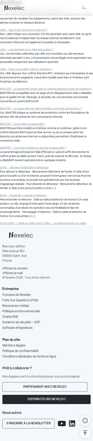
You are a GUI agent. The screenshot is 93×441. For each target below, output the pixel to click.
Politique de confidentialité (20, 351)
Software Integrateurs (17, 328)
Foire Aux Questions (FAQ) (20, 300)
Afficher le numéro (15, 268)
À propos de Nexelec (16, 295)
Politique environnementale (21, 311)
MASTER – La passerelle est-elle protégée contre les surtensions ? (41, 108)
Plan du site (11, 340)
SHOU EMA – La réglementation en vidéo (61, 223)
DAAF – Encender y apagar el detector (23, 195)
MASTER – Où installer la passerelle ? (22, 124)
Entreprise (10, 289)
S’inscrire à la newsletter (28, 423)
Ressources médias (15, 306)
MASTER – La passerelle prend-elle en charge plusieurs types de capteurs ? (46, 89)
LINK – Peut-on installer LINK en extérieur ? (26, 69)
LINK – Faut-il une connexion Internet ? (23, 30)
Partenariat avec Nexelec (45, 387)
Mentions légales (14, 345)
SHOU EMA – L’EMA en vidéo (18, 223)
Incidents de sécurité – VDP (21, 322)
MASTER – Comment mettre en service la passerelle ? (33, 148)
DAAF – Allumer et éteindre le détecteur (24, 167)
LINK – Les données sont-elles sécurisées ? (26, 49)
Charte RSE (10, 317)
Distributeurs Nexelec (47, 399)
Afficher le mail (12, 273)
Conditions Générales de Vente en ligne (29, 356)
